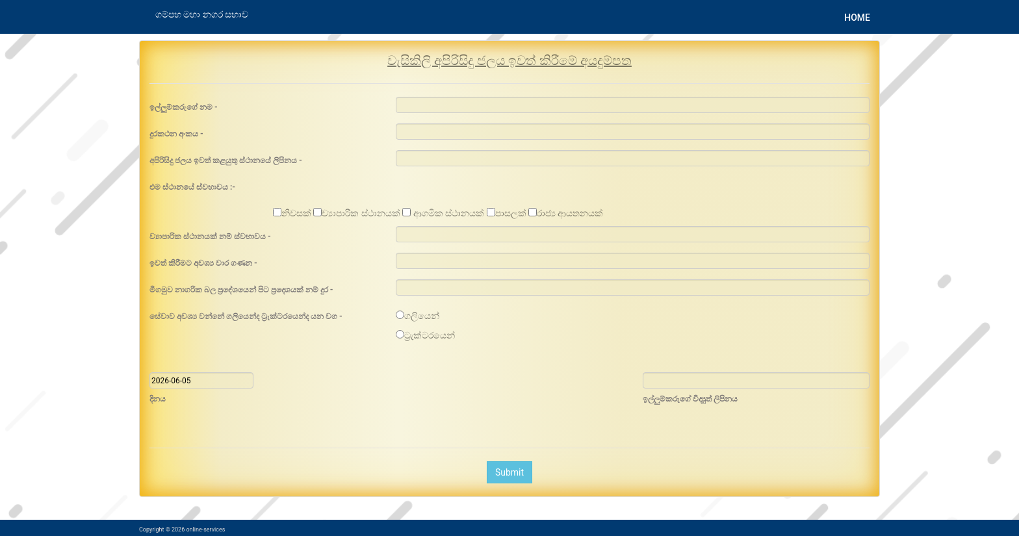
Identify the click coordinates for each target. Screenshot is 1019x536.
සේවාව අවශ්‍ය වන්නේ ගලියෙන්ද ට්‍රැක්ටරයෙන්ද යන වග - (245, 316)
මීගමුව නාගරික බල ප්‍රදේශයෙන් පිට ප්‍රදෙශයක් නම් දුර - (241, 289)
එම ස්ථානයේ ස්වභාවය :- (192, 187)
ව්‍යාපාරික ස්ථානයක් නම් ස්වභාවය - (210, 236)
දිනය (157, 398)
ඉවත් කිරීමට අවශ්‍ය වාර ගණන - (203, 263)
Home (857, 17)
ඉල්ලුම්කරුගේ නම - (183, 107)
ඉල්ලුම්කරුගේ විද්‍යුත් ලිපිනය (690, 398)
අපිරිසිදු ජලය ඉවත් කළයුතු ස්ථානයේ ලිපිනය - (225, 160)
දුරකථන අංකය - (176, 133)
